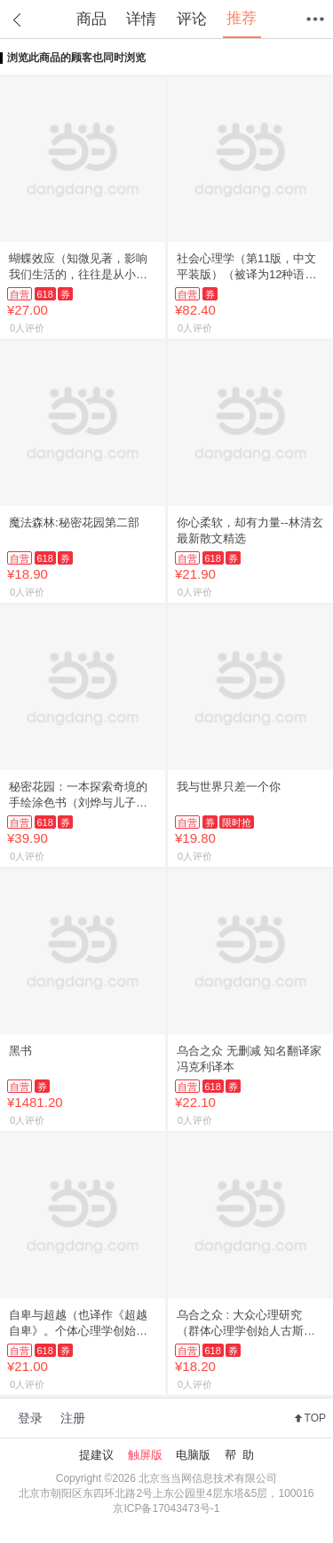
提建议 (96, 1454)
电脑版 (193, 1454)
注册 (72, 1418)
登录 (30, 1418)
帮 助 (239, 1454)
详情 (141, 19)
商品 (91, 19)
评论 (192, 19)
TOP (315, 1418)
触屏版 (145, 1454)
